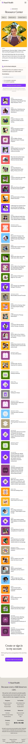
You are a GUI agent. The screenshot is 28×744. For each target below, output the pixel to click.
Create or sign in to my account (14, 659)
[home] (7, 2)
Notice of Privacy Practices (13, 740)
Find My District (20, 706)
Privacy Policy (3, 740)
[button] (25, 2)
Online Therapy (20, 704)
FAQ (20, 716)
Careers (7, 724)
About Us (7, 722)
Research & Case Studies (7, 714)
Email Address (5, 74)
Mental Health (8, 704)
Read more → (5, 60)
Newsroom (20, 714)
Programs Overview (7, 703)
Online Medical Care (20, 703)
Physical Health (7, 706)
